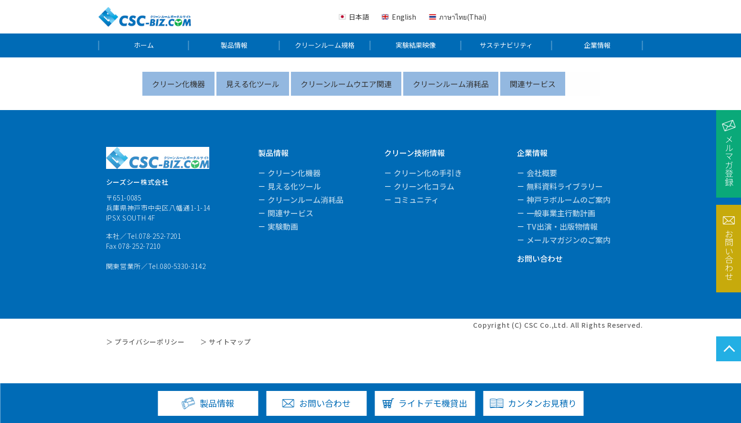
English (404, 17)
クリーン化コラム (424, 186)
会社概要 (541, 172)
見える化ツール (252, 83)
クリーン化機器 (178, 83)
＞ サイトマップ (225, 341)
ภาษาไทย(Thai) (462, 17)
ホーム (144, 45)
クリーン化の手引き (428, 172)
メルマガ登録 (729, 160)
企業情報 (597, 45)
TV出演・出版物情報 (562, 226)
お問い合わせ (540, 258)
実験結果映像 (416, 45)
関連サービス (533, 83)
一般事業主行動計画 (560, 213)
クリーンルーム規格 (324, 45)
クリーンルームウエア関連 (346, 83)
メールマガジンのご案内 (568, 239)
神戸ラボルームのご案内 (568, 199)
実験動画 (283, 226)
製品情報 (234, 45)
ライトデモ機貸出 (432, 403)
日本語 (359, 17)
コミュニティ (416, 199)
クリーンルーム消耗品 (451, 83)
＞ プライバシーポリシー (145, 341)
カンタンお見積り (542, 403)
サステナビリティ (506, 45)
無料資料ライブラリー (564, 186)
